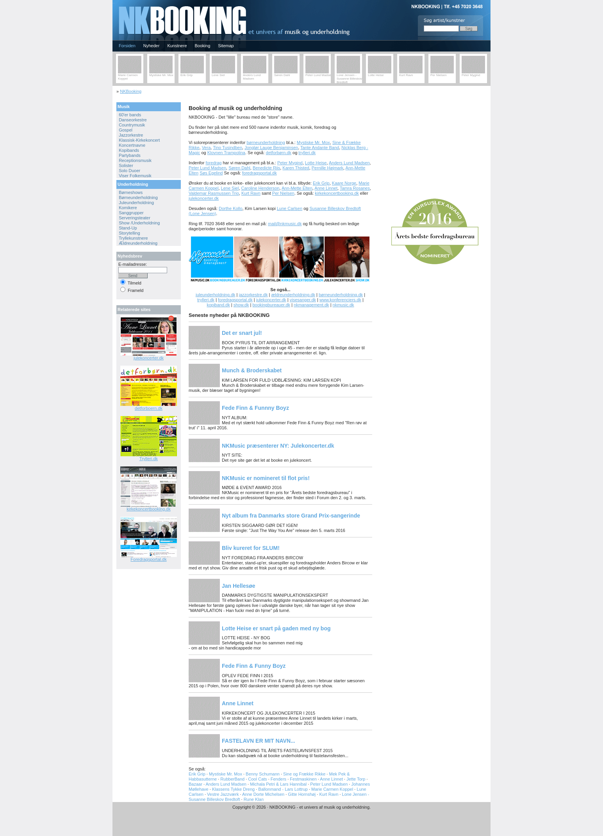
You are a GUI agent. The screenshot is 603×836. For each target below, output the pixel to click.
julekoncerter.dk (204, 198)
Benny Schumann (263, 774)
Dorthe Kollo (231, 208)
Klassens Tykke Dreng (233, 789)
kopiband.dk (218, 304)
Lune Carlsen (289, 208)
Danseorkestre (133, 119)
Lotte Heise (376, 75)
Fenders (278, 779)
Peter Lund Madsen (319, 75)
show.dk (241, 304)
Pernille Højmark (327, 167)
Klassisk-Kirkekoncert (139, 140)
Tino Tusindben (227, 147)
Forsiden (127, 45)
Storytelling (129, 233)
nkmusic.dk (343, 304)
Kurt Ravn (406, 75)
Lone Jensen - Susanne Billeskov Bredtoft (349, 78)
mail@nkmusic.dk (285, 223)
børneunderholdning (265, 142)
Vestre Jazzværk (223, 794)
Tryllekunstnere (133, 238)
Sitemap (226, 45)
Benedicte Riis (266, 167)
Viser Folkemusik (135, 175)
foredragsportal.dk (259, 173)
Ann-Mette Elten (297, 188)
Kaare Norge (344, 183)
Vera (206, 147)
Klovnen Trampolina (226, 152)
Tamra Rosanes (355, 188)
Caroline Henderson (260, 188)
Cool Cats (257, 779)
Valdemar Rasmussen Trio (214, 193)
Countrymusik (132, 125)
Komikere (128, 207)
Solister (126, 165)
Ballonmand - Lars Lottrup (283, 789)
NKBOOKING (113, 2)
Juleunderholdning (136, 202)
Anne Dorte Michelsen (263, 794)
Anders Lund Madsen (251, 76)
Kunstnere (177, 45)
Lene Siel (218, 75)
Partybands (130, 155)
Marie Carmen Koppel (332, 789)
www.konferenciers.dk (340, 299)
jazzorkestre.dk (253, 294)
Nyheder (151, 45)
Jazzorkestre (131, 135)
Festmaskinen (303, 779)
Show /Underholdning (139, 223)
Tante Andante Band (319, 147)
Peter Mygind (471, 75)
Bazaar (195, 784)
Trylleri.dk (148, 458)
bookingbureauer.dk (271, 304)
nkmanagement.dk (311, 304)
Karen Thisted (295, 167)
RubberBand (232, 779)
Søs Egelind (211, 173)
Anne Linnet (325, 188)
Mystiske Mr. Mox (161, 75)
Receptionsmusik (135, 160)
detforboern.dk (148, 408)
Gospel (125, 130)
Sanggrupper (131, 212)
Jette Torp (355, 779)
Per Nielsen (438, 75)
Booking (203, 45)
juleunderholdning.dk (215, 294)
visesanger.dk (303, 299)
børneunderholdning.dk (341, 294)
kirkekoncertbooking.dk (337, 193)
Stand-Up (128, 228)
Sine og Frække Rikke (304, 774)
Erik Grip (186, 75)
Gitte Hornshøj (302, 794)
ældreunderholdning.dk (293, 294)
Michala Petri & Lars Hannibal (278, 784)
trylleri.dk (307, 152)
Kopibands (129, 150)
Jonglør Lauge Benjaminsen (271, 147)
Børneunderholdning (138, 197)
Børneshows (131, 192)
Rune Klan (254, 799)
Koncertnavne (132, 145)
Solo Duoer (129, 170)
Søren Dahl (282, 75)
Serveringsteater (134, 217)
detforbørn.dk (278, 152)
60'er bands (130, 114)
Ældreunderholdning (138, 243)
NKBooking (130, 91)
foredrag (213, 162)
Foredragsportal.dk (148, 559)
